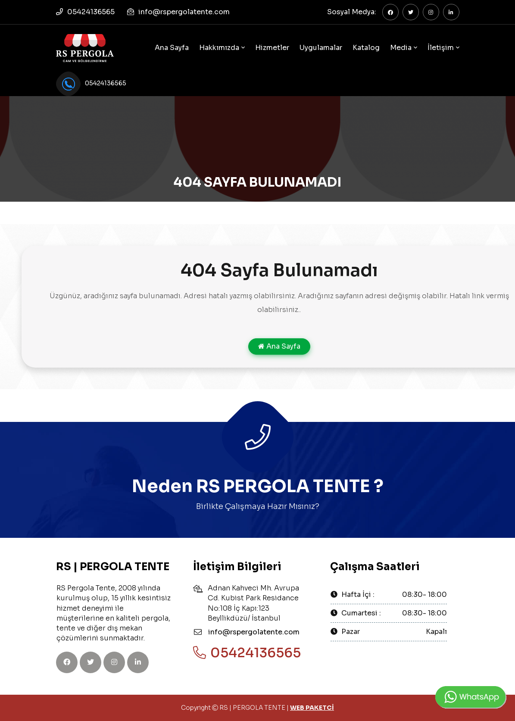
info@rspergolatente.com (184, 11)
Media (401, 47)
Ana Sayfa (172, 47)
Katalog (366, 47)
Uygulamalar (321, 47)
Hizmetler (272, 47)
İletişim (441, 47)
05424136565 (91, 11)
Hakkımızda (219, 47)
